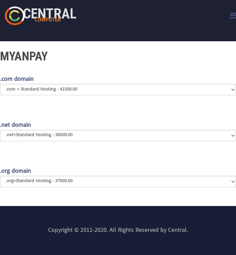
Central (50, 13)
